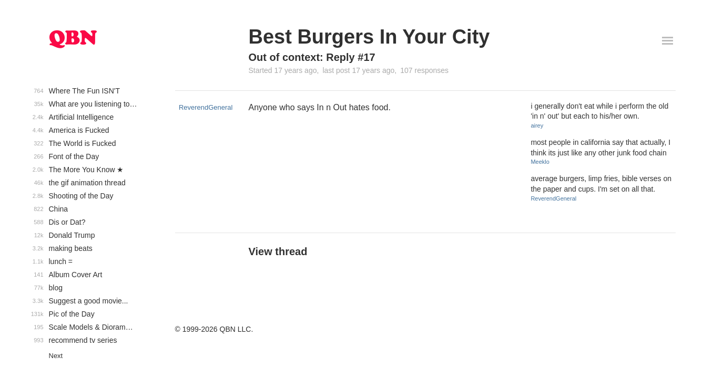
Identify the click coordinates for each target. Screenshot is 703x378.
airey (537, 125)
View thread (278, 251)
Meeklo (540, 162)
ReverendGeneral (206, 107)
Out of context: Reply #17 (312, 57)
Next (56, 355)
